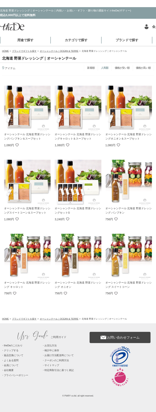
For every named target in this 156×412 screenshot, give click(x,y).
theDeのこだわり (13, 345)
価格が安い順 (122, 67)
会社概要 (9, 370)
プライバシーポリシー (16, 375)
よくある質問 (11, 360)
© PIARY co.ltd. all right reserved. (78, 396)
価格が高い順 (143, 67)
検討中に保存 (51, 350)
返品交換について (13, 355)
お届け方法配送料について (59, 355)
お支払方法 (50, 345)
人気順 (104, 67)
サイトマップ (51, 365)
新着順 (91, 67)
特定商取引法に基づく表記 (59, 370)
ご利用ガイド (42, 337)
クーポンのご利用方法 (56, 360)
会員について (11, 365)
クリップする (11, 350)
